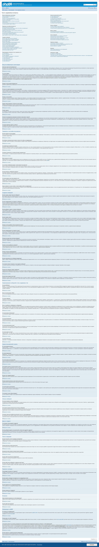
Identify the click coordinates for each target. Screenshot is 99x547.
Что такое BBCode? (5, 53)
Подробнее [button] (39, 544)
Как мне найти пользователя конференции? (57, 38)
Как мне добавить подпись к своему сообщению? (10, 40)
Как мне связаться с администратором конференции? (59, 56)
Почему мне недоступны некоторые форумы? (9, 44)
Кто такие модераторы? (54, 17)
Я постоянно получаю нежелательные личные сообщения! (59, 27)
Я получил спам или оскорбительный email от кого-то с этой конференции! (62, 28)
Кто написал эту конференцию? (55, 53)
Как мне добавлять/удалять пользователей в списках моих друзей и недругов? (63, 32)
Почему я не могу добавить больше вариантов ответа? (11, 42)
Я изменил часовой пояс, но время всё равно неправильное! (12, 30)
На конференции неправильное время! (8, 29)
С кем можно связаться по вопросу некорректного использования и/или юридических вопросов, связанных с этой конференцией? (71, 55)
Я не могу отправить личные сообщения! (57, 26)
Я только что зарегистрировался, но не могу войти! (10, 19)
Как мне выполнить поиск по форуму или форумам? (58, 35)
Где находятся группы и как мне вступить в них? (58, 19)
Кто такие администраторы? (55, 16)
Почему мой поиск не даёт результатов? (56, 36)
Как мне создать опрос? (6, 41)
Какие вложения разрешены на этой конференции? (58, 49)
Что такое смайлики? (5, 55)
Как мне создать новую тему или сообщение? (9, 38)
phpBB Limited (34, 512)
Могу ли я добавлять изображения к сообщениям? (10, 56)
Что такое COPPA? (5, 17)
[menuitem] (7, 8)
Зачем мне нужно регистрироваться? (8, 16)
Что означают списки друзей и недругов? (57, 31)
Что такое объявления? (6, 58)
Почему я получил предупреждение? (8, 46)
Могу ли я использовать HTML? (7, 54)
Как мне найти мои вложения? (55, 50)
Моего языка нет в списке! (6, 31)
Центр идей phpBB (60, 519)
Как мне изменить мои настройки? (7, 27)
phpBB (48, 160)
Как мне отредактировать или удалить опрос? (9, 43)
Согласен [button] (92, 544)
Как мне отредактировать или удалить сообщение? (10, 39)
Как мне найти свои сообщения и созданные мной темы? (59, 39)
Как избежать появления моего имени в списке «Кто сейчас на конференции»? (15, 28)
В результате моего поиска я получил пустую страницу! (59, 37)
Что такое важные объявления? (7, 57)
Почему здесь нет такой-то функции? (56, 54)
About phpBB (12, 513)
